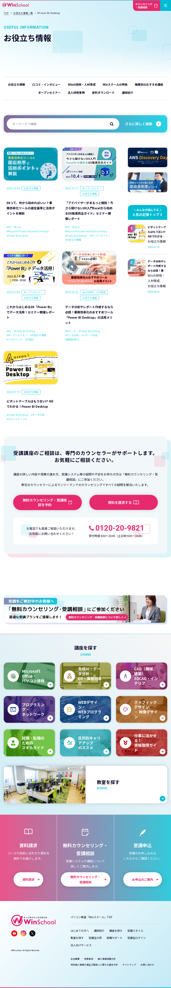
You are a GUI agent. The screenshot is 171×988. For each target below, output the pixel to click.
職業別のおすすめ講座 (149, 84)
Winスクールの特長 (115, 84)
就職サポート (114, 938)
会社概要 (75, 958)
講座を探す (115, 930)
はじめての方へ (80, 930)
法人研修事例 (76, 92)
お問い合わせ (147, 964)
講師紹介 (127, 92)
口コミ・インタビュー (46, 84)
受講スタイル (135, 930)
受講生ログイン (136, 938)
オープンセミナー (49, 92)
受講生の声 (95, 938)
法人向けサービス (81, 945)
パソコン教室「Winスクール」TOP (91, 917)
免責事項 (88, 958)
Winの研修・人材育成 (82, 84)
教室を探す (77, 938)
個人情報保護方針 (107, 958)
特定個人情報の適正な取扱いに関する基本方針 (94, 964)
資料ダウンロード (103, 92)
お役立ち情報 (16, 84)
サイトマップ (129, 964)
